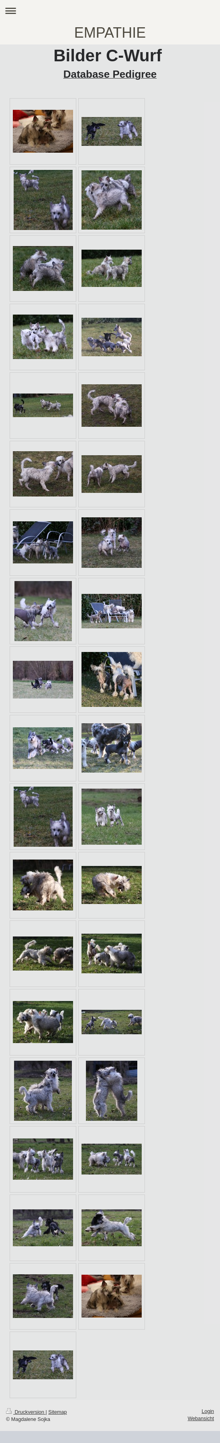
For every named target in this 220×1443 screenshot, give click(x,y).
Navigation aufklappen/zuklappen (110, 10)
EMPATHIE (110, 32)
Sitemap (57, 1412)
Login (208, 1411)
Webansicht (200, 1418)
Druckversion (25, 1412)
